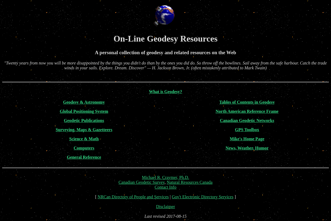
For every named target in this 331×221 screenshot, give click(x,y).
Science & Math (84, 139)
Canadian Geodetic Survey (141, 182)
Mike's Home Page (247, 139)
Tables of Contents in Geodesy (247, 102)
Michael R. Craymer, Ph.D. (165, 177)
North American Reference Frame (247, 111)
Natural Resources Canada (189, 182)
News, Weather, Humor (246, 148)
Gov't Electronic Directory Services (202, 197)
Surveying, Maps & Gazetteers (84, 129)
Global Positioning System (84, 111)
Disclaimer (165, 206)
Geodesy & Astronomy (84, 102)
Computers (84, 148)
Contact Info (165, 187)
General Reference (84, 157)
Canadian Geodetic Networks (247, 120)
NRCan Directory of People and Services (133, 197)
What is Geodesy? (165, 91)
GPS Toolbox (247, 129)
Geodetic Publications (84, 120)
